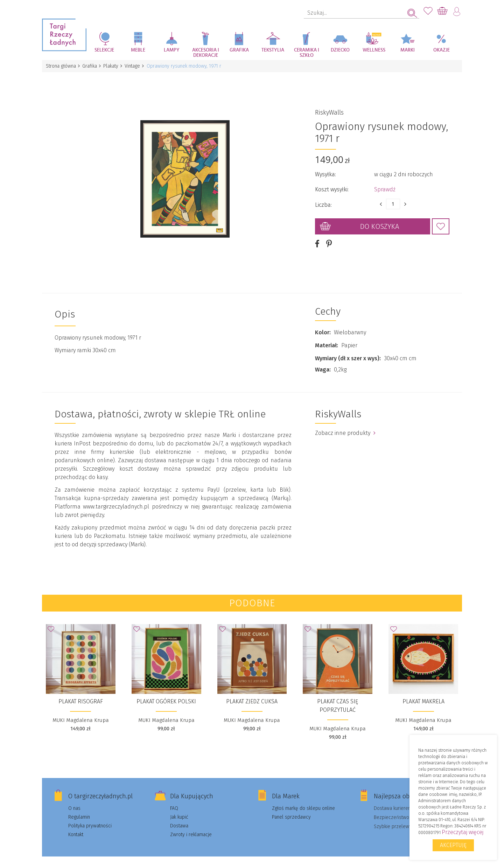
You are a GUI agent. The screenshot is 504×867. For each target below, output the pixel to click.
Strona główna (61, 66)
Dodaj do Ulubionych (440, 222)
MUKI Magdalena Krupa (80, 712)
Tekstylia (272, 50)
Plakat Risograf (80, 693)
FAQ (174, 800)
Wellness (374, 50)
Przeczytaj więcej (462, 832)
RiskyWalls (329, 108)
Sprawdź (385, 185)
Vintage (136, 66)
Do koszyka (379, 222)
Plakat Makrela (423, 693)
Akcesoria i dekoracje (205, 53)
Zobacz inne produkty (345, 425)
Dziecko (340, 50)
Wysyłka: (325, 170)
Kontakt (75, 827)
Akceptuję (453, 845)
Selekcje (104, 50)
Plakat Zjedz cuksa (252, 693)
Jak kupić (179, 809)
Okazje (441, 50)
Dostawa (179, 818)
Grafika (239, 50)
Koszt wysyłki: (332, 185)
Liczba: (323, 201)
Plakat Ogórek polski (166, 693)
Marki (407, 50)
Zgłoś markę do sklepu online (303, 800)
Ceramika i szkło (306, 53)
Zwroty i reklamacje (191, 827)
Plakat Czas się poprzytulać (337, 697)
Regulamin (79, 809)
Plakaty (113, 66)
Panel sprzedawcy (291, 809)
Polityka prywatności (90, 818)
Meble (138, 50)
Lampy (172, 50)
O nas (74, 800)
